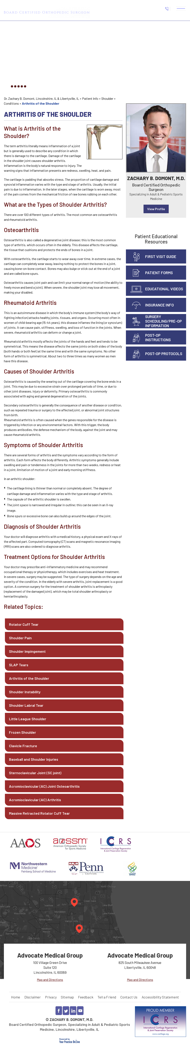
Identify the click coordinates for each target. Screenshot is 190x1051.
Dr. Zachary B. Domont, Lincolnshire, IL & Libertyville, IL (41, 98)
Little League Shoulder (27, 719)
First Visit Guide (160, 256)
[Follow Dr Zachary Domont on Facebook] (58, 1010)
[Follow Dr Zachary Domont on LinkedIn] (73, 1010)
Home (15, 997)
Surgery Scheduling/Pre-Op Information (163, 321)
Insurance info (159, 305)
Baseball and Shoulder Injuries (33, 759)
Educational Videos (164, 288)
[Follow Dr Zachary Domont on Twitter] (66, 1010)
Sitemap (67, 997)
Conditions (11, 103)
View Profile (156, 209)
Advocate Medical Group (50, 955)
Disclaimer (32, 997)
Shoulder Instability (25, 692)
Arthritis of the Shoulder (29, 678)
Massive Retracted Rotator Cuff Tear (39, 813)
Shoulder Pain (20, 638)
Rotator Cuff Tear (23, 624)
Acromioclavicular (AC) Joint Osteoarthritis (44, 786)
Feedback (85, 997)
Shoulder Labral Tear (26, 705)
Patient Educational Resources (156, 239)
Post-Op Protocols (163, 353)
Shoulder (107, 98)
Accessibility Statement (160, 997)
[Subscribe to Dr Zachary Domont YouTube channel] (80, 1010)
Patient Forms (159, 272)
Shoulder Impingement (27, 651)
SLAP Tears (18, 665)
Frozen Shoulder (22, 732)
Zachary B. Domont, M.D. (156, 178)
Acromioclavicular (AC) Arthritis (35, 800)
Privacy (51, 997)
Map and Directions (50, 979)
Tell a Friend (106, 997)
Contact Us (129, 997)
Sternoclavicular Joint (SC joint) (35, 773)
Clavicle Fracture (23, 746)
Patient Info (90, 98)
